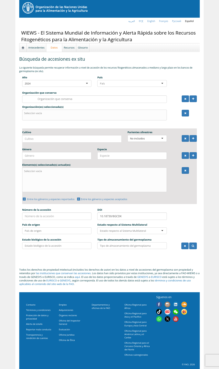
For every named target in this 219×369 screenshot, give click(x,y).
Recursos (69, 47)
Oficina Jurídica (66, 334)
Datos (54, 47)
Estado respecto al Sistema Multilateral (122, 224)
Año (24, 77)
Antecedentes (36, 47)
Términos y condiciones (38, 310)
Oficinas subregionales (136, 354)
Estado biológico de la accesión (41, 239)
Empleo (63, 304)
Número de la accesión (36, 210)
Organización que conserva (39, 92)
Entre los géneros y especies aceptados (104, 199)
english (151, 21)
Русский (176, 21)
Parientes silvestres (140, 132)
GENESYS (142, 277)
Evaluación (64, 329)
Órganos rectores (68, 315)
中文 (141, 21)
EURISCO (156, 277)
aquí (77, 277)
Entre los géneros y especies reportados (50, 199)
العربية (131, 21)
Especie (102, 149)
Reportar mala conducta (38, 329)
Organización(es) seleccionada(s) (43, 107)
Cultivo (26, 132)
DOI (99, 210)
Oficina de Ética (67, 340)
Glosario (83, 47)
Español (189, 21)
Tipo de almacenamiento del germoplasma (124, 239)
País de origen (31, 224)
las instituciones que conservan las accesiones (63, 273)
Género (26, 149)
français (163, 21)
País (99, 77)
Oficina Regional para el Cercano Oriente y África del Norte (137, 346)
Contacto (31, 304)
